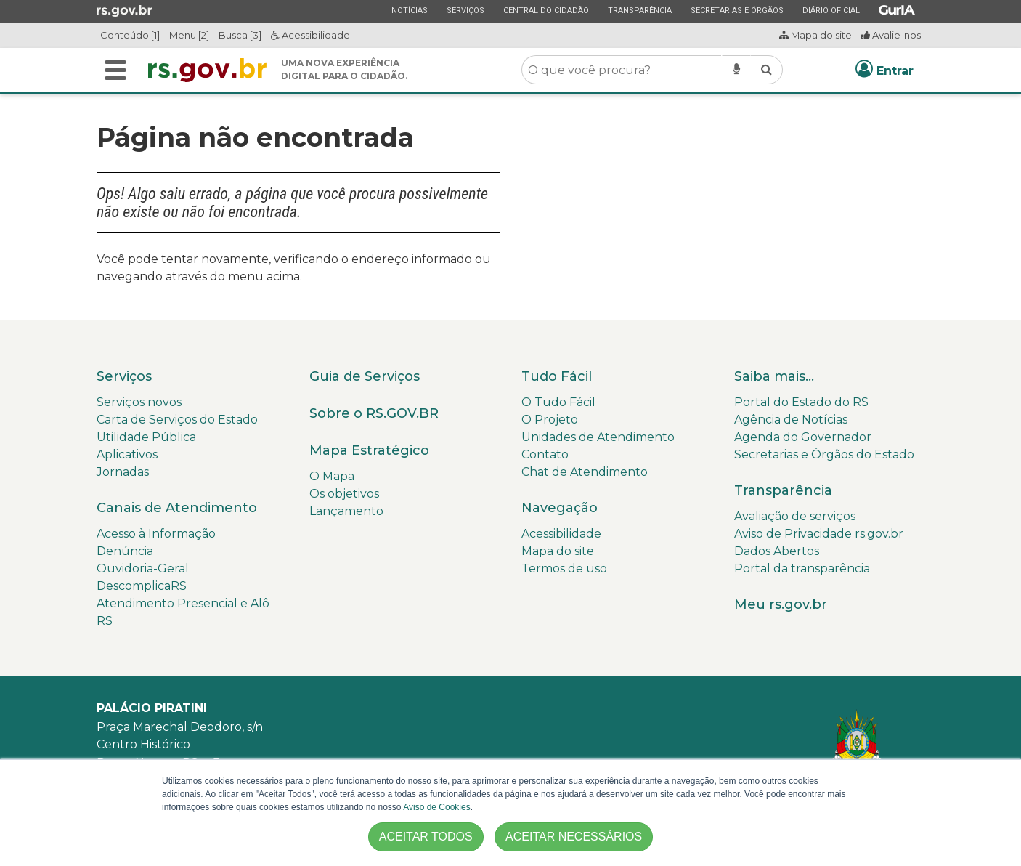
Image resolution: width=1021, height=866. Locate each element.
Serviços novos (139, 402)
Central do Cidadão (546, 10)
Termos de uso (564, 568)
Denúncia (125, 551)
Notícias (409, 10)
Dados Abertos (776, 551)
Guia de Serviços (364, 376)
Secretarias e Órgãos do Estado (824, 454)
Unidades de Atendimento (598, 437)
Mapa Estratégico (369, 450)
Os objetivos (344, 494)
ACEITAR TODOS (426, 836)
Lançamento (346, 511)
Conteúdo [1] (130, 35)
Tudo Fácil (556, 376)
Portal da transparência (802, 568)
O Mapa (331, 476)
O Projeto (549, 419)
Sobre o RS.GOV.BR (374, 413)
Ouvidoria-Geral (143, 568)
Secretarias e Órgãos (737, 10)
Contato (545, 454)
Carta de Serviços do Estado (177, 419)
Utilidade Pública (146, 437)
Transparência (639, 10)
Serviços (465, 10)
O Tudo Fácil (558, 402)
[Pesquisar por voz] (736, 69)
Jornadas (123, 472)
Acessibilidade (310, 35)
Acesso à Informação (156, 534)
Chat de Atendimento (584, 472)
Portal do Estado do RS (801, 402)
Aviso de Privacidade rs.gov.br (818, 534)
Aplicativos (127, 454)
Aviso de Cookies (437, 807)
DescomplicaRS (142, 586)
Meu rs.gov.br (780, 604)
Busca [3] (240, 35)
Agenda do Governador (802, 437)
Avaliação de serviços (794, 516)
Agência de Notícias (790, 419)
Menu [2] (189, 35)
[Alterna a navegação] (115, 70)
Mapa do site (815, 35)
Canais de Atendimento (177, 508)
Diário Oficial (831, 10)
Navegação (559, 508)
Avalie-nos (891, 35)
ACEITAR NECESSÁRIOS (573, 836)
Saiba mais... (774, 376)
